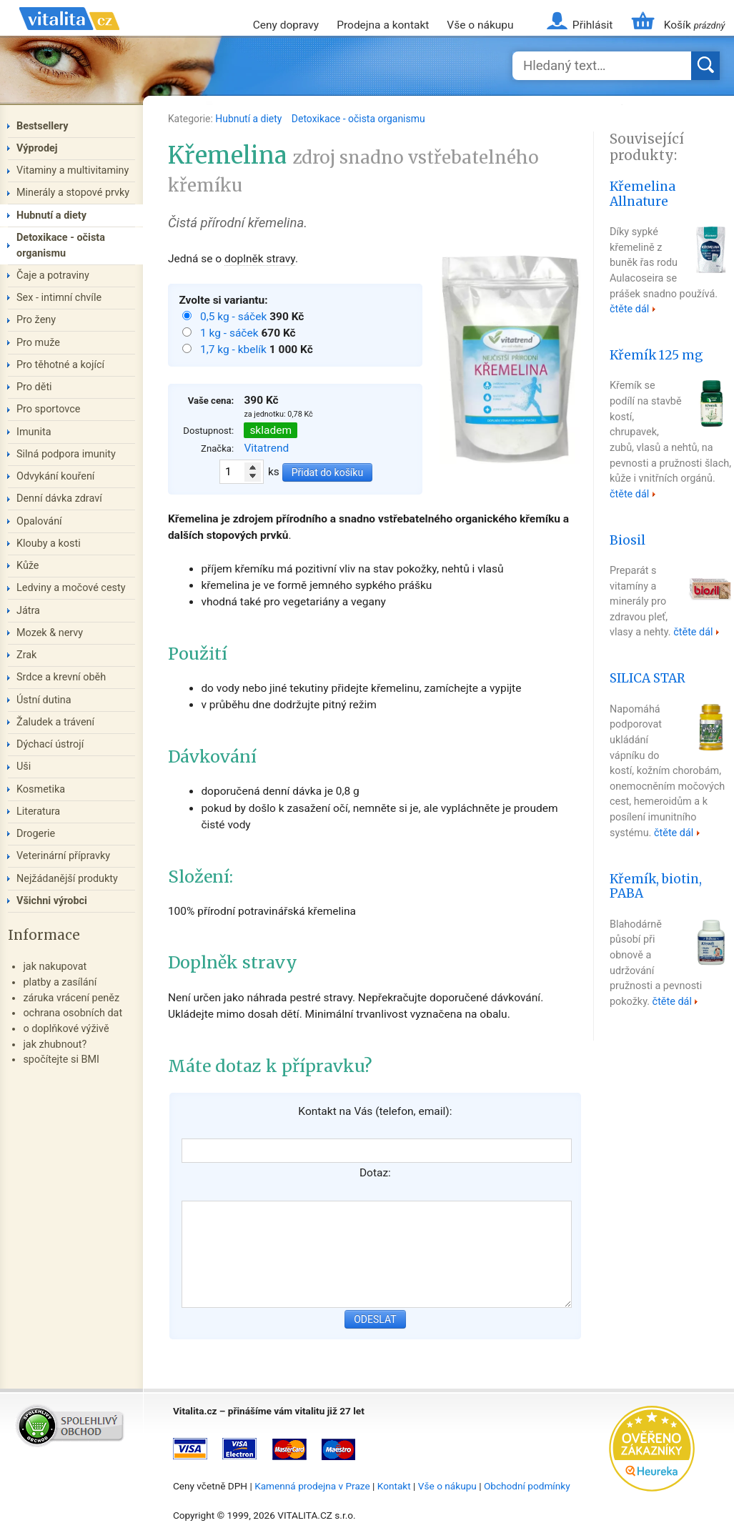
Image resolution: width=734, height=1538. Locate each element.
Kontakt (394, 1486)
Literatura (38, 811)
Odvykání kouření (55, 476)
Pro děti (34, 387)
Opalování (39, 521)
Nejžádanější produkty (67, 879)
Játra (28, 611)
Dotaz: (375, 1172)
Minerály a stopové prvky (72, 193)
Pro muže (38, 343)
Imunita (33, 432)
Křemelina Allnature (642, 194)
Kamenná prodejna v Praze (312, 1486)
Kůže (27, 566)
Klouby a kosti (48, 543)
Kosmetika (40, 789)
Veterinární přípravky (63, 856)
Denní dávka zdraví (59, 498)
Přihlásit (592, 25)
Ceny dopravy (286, 25)
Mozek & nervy (49, 633)
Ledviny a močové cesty (71, 588)
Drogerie (35, 834)
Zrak (26, 655)
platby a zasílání (59, 982)
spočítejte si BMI (61, 1059)
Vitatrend (266, 448)
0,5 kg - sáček (234, 316)
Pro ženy (36, 320)
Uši (23, 766)
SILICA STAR (647, 678)
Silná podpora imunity (66, 454)
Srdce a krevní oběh (61, 677)
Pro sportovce (48, 409)
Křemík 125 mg (656, 355)
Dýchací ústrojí (50, 744)
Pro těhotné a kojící (60, 365)
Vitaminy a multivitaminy (72, 170)
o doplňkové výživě (66, 1029)
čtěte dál (629, 309)
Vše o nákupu (480, 25)
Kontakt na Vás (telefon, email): (375, 1111)
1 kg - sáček (230, 333)
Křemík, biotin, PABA (656, 886)
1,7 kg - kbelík (234, 349)
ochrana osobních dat (72, 1013)
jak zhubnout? (54, 1044)
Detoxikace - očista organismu (358, 118)
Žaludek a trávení (55, 722)
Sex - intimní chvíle (58, 298)
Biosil (627, 540)
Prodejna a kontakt (383, 25)
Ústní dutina (43, 700)
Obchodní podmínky (527, 1486)
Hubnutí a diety (249, 118)
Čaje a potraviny (52, 275)
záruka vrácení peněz (71, 998)
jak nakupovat (54, 967)
